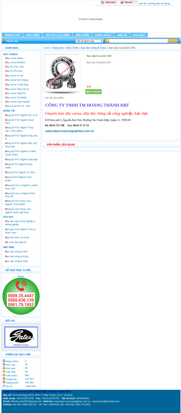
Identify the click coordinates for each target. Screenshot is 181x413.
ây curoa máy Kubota (17, 101)
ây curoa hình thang (16, 80)
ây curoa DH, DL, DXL (18, 106)
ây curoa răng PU (15, 93)
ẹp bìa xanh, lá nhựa (17, 237)
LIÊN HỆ (122, 35)
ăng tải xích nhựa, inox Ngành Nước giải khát (18, 211)
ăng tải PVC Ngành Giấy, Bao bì (21, 137)
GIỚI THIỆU (33, 35)
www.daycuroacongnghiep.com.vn (69, 131)
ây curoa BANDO (15, 62)
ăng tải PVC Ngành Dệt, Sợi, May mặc (21, 145)
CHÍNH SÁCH (103, 35)
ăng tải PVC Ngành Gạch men (19, 121)
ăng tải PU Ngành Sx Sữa (20, 172)
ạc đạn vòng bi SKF (16, 251)
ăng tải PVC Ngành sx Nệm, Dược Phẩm (21, 153)
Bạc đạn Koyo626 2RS (15, 409)
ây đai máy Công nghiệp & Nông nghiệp (20, 223)
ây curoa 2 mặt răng (16, 84)
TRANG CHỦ (12, 35)
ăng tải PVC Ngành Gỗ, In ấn (21, 115)
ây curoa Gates (14, 58)
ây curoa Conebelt (15, 97)
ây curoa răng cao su (17, 89)
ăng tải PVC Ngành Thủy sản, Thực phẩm (19, 129)
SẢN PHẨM (82, 35)
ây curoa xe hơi (14, 75)
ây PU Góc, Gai (14, 66)
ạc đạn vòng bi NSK (16, 261)
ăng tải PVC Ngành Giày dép (21, 159)
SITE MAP (139, 35)
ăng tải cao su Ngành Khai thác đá (20, 195)
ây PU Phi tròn (13, 71)
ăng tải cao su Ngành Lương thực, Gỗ (21, 187)
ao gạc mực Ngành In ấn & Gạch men (20, 231)
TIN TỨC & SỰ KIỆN (58, 35)
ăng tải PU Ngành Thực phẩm (18, 179)
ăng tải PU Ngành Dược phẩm (18, 166)
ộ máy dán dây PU (16, 242)
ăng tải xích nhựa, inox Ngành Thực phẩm (18, 202)
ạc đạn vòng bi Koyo (17, 256)
